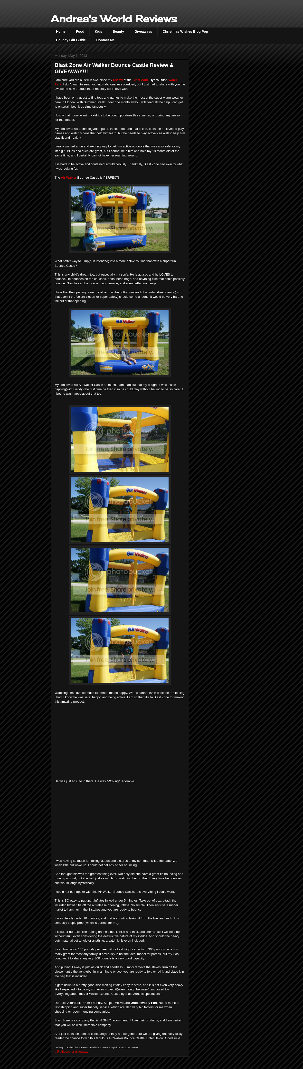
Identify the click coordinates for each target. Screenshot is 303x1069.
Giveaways (143, 31)
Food (80, 31)
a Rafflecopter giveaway (71, 1051)
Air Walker (68, 177)
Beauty (118, 31)
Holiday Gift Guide (71, 40)
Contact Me (105, 40)
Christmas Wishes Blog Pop (185, 31)
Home (61, 31)
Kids (98, 31)
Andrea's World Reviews (114, 19)
